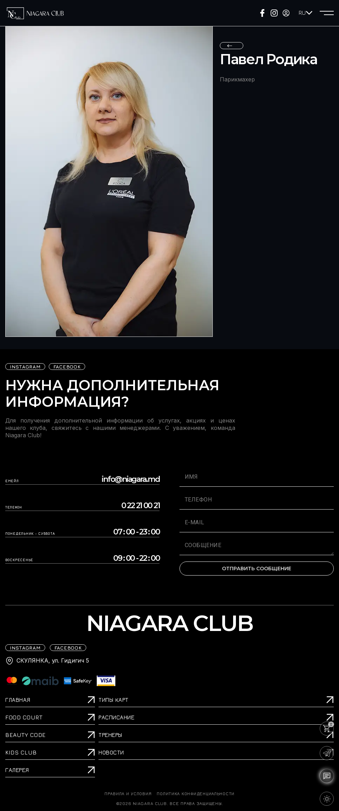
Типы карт (114, 700)
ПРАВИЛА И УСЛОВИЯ (127, 793)
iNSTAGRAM (25, 367)
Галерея (17, 770)
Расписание (116, 717)
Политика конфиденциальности (196, 793)
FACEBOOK (67, 367)
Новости (111, 752)
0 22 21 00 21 (140, 505)
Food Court (23, 717)
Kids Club (21, 752)
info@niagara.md (131, 479)
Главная (17, 700)
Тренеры (110, 735)
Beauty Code (25, 735)
